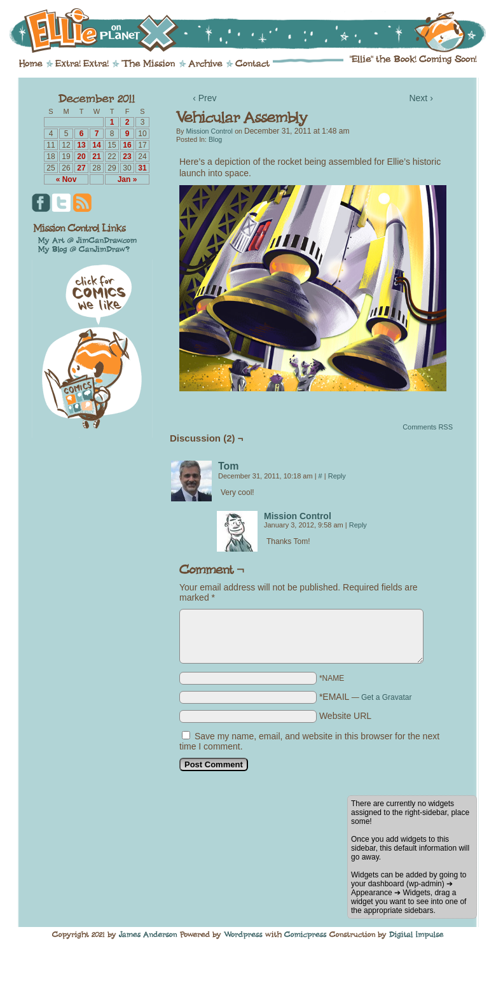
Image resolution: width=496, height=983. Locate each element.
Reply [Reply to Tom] (337, 476)
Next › (420, 98)
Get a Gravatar (386, 697)
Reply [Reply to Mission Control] (358, 525)
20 (81, 156)
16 (127, 145)
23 (127, 156)
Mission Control (209, 131)
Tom (228, 466)
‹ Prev (204, 98)
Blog (215, 139)
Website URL (345, 716)
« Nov (66, 179)
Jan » (127, 179)
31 (142, 168)
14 (96, 145)
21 (96, 156)
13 (81, 145)
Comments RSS (428, 427)
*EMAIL (365, 697)
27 (81, 168)
